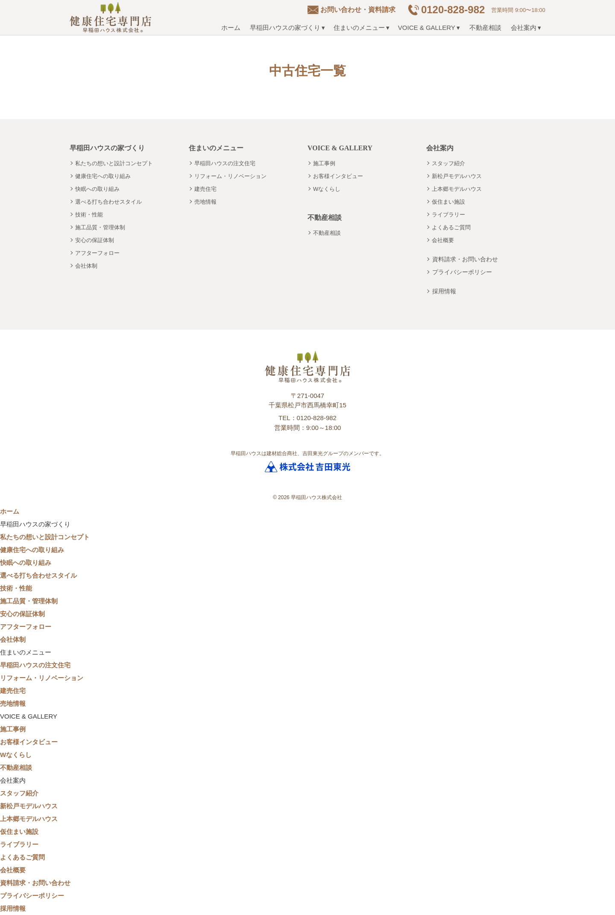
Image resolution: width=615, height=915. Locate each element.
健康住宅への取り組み (103, 176)
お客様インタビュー (338, 176)
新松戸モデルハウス (457, 176)
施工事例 (324, 163)
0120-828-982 (453, 9)
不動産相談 (485, 27)
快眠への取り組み (97, 189)
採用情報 (444, 291)
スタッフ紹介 (448, 163)
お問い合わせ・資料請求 (357, 9)
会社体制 (86, 266)
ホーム (230, 27)
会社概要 (443, 240)
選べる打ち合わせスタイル (108, 202)
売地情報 (205, 202)
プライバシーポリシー (462, 272)
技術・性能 (89, 214)
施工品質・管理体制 (100, 227)
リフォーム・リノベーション (230, 176)
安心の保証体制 (94, 240)
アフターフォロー (97, 253)
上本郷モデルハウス (457, 189)
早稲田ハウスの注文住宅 (224, 163)
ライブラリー (448, 214)
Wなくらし (326, 189)
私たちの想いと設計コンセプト (114, 163)
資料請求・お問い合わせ (465, 259)
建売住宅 (205, 189)
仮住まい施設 (448, 202)
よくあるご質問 (451, 227)
